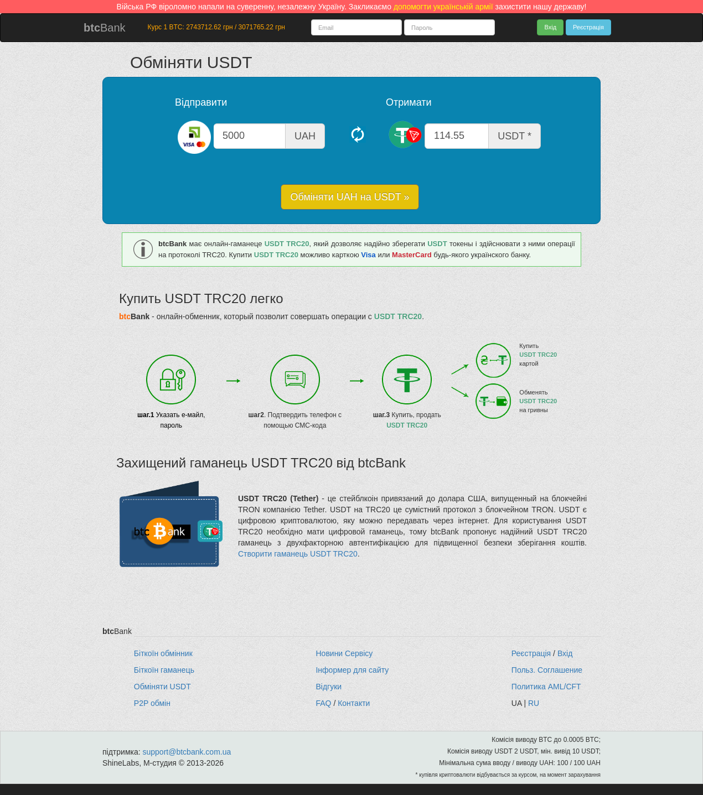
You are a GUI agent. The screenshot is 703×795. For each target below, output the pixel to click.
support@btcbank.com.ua (187, 751)
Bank (105, 28)
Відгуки (329, 686)
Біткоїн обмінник (163, 653)
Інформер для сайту (352, 670)
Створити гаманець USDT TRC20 (298, 553)
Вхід (550, 27)
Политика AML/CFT (546, 686)
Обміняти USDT (162, 686)
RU (533, 703)
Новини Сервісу (344, 653)
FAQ (323, 703)
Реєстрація (588, 27)
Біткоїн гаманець (164, 670)
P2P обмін (152, 703)
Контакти (354, 703)
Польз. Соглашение (546, 670)
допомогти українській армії (443, 6)
